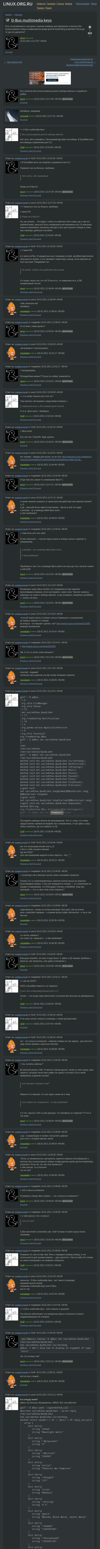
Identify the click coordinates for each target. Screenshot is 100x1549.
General (18, 15)
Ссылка (9, 52)
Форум (68, 3)
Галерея (51, 3)
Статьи (60, 3)
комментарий (21, 158)
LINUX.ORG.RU (18, 4)
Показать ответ (27, 151)
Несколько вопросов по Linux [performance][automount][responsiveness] (79, 62)
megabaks (25, 311)
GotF (22, 147)
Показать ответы (27, 292)
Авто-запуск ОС (14, 62)
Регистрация (82, 3)
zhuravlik (24, 116)
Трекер (40, 8)
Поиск (48, 8)
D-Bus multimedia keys (31, 20)
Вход (94, 3)
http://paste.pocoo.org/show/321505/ (73, 624)
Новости (41, 3)
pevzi (22, 38)
